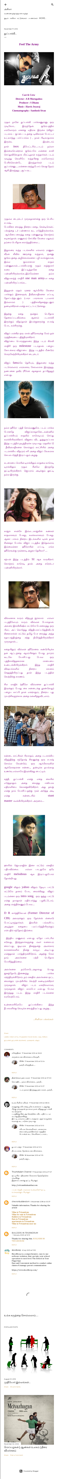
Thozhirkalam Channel (21, 1172)
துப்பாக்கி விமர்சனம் (18, 1040)
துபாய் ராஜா (17, 1147)
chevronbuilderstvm (21, 1201)
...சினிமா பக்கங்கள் (43, 1019)
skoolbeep (16, 1250)
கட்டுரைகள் (22, 18)
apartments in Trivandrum (23, 1221)
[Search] (52, 4)
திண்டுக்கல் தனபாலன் (21, 1078)
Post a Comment (16, 1455)
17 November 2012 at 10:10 (34, 1125)
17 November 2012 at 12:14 (32, 1147)
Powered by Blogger (29, 1471)
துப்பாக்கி (7, 1040)
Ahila (21, 1061)
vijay (40, 1037)
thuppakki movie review (28, 1037)
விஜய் (37, 1040)
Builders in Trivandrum (21, 1217)
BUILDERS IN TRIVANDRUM (25, 1233)
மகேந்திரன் (16, 1053)
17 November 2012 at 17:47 (42, 1172)
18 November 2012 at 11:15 (34, 1155)
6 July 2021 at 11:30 (29, 1250)
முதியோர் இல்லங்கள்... (17, 1382)
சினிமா (44, 1037)
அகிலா (8, 9)
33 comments (15, 1387)
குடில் (6, 18)
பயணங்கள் (33, 18)
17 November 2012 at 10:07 (34, 1086)
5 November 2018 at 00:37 (40, 1202)
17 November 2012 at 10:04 (35, 1061)
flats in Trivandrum (20, 1219)
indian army (14, 1037)
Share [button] (6, 1033)
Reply (14, 1073)
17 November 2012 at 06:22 (32, 1053)
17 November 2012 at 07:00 (41, 1078)
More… (42, 18)
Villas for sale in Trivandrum (24, 1214)
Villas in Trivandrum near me (24, 1224)
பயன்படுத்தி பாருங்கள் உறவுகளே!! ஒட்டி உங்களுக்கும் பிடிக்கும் (28, 1191)
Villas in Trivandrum (20, 1212)
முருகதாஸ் (30, 1040)
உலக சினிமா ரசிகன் (20, 1103)
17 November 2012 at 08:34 (39, 1103)
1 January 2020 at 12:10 (21, 1235)
